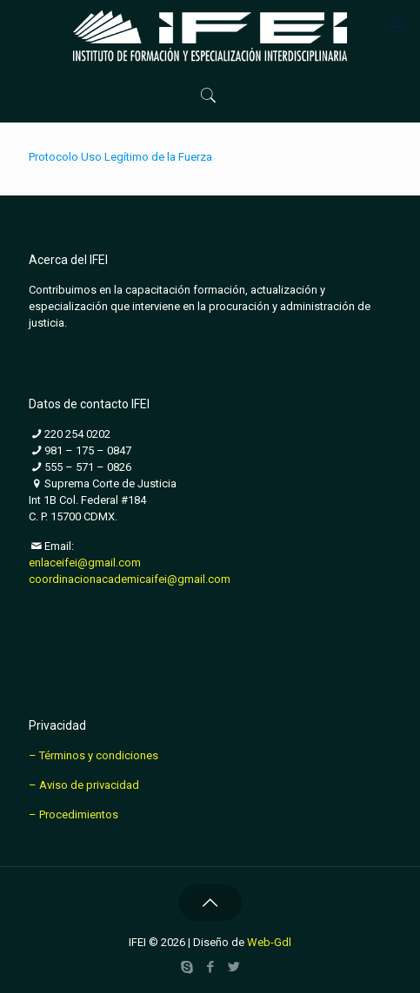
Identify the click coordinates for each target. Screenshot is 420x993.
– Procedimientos (73, 814)
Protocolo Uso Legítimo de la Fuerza (120, 156)
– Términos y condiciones (93, 755)
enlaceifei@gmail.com (85, 562)
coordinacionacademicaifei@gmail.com (129, 579)
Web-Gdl (269, 942)
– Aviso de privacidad (84, 784)
